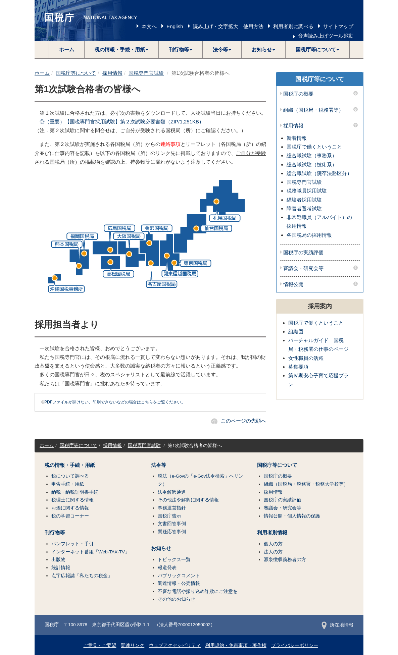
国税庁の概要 (298, 94)
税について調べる (70, 476)
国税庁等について (76, 73)
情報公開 (293, 284)
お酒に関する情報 (70, 507)
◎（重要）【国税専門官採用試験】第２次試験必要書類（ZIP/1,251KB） (122, 121)
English (174, 26)
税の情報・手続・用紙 (70, 465)
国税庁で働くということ (314, 147)
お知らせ (161, 548)
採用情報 (112, 73)
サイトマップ (338, 26)
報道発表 (167, 567)
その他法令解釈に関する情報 (188, 499)
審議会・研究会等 (303, 268)
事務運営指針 (172, 507)
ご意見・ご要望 (99, 645)
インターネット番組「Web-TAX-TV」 (90, 551)
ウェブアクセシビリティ (175, 645)
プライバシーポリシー (294, 645)
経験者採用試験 (304, 200)
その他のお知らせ (176, 599)
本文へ (149, 26)
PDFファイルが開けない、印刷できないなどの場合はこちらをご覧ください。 (114, 402)
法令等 (158, 465)
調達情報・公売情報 (179, 583)
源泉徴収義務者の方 (285, 559)
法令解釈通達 (172, 492)
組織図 (295, 331)
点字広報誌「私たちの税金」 (81, 575)
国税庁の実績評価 (303, 252)
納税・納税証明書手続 (74, 492)
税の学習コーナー (70, 515)
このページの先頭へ (243, 421)
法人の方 (273, 551)
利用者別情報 (272, 532)
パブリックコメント (179, 575)
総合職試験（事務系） (312, 155)
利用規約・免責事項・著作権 (235, 645)
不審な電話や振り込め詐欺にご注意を (198, 591)
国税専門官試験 (146, 73)
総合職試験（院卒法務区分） (319, 173)
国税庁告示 (169, 515)
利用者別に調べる (293, 26)
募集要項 (298, 367)
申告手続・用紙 (67, 484)
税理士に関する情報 (72, 499)
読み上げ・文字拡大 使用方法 (228, 26)
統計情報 (60, 567)
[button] (122, 49)
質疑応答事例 (172, 531)
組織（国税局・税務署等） (313, 110)
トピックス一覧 (174, 559)
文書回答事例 (172, 523)
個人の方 (273, 543)
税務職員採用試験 (307, 191)
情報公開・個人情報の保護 (292, 515)
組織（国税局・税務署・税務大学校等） (306, 484)
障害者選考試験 (304, 208)
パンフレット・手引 (72, 543)
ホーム (66, 49)
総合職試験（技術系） (312, 164)
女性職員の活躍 (306, 358)
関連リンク (132, 645)
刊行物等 (55, 532)
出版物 (58, 559)
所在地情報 (337, 624)
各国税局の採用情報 (309, 235)
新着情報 (297, 138)
